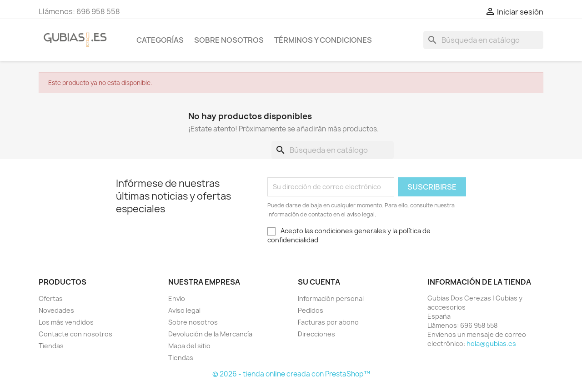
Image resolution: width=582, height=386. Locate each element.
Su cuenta (319, 282)
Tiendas (51, 345)
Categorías (160, 40)
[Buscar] (483, 40)
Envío (176, 298)
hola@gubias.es (491, 343)
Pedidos (310, 310)
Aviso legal (184, 310)
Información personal (331, 298)
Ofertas (51, 298)
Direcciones (316, 334)
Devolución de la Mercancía (210, 334)
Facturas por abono (328, 322)
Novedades (56, 310)
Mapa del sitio (189, 345)
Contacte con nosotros (75, 334)
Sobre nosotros (229, 40)
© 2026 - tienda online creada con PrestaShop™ (291, 374)
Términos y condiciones (323, 40)
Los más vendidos (66, 322)
